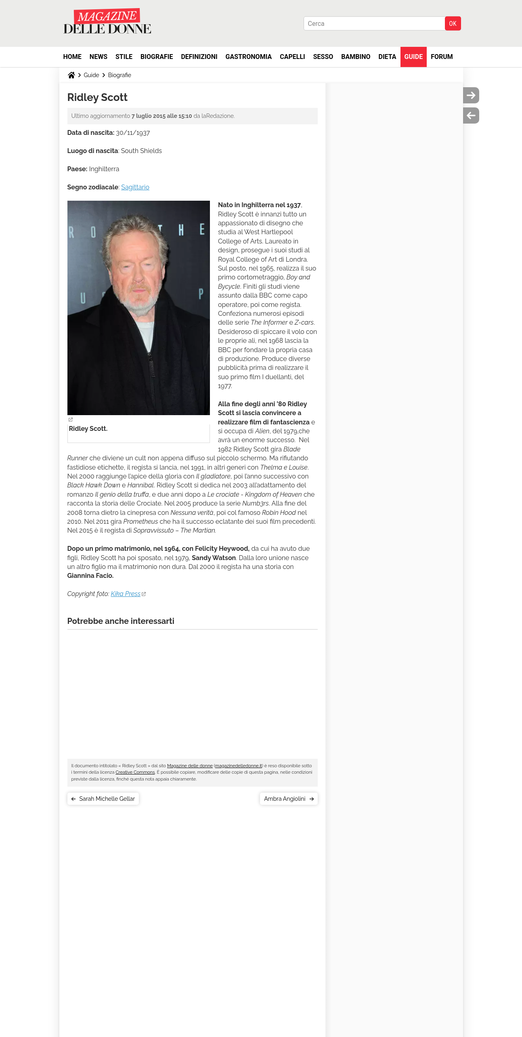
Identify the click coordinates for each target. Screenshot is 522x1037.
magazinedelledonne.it (238, 765)
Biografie (156, 57)
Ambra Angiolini (284, 799)
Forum (442, 57)
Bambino (355, 57)
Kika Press (126, 594)
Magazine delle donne (190, 765)
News (98, 57)
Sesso (323, 57)
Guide (414, 57)
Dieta (387, 57)
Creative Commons (135, 772)
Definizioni (199, 57)
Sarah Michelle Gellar (107, 799)
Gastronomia (249, 57)
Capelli (292, 57)
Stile (123, 57)
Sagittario (135, 187)
